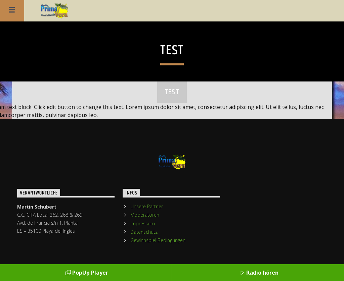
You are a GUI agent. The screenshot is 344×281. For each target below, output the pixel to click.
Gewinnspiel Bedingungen (157, 240)
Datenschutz (144, 232)
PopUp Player (87, 272)
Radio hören (259, 272)
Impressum (142, 223)
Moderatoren (144, 215)
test (172, 92)
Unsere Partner (146, 206)
